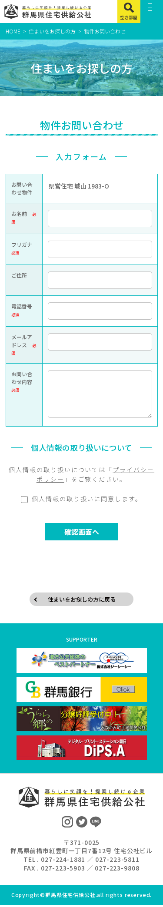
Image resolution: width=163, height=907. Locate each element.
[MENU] (151, 11)
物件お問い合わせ (105, 31)
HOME (13, 31)
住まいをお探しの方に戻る (82, 599)
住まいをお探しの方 (52, 31)
